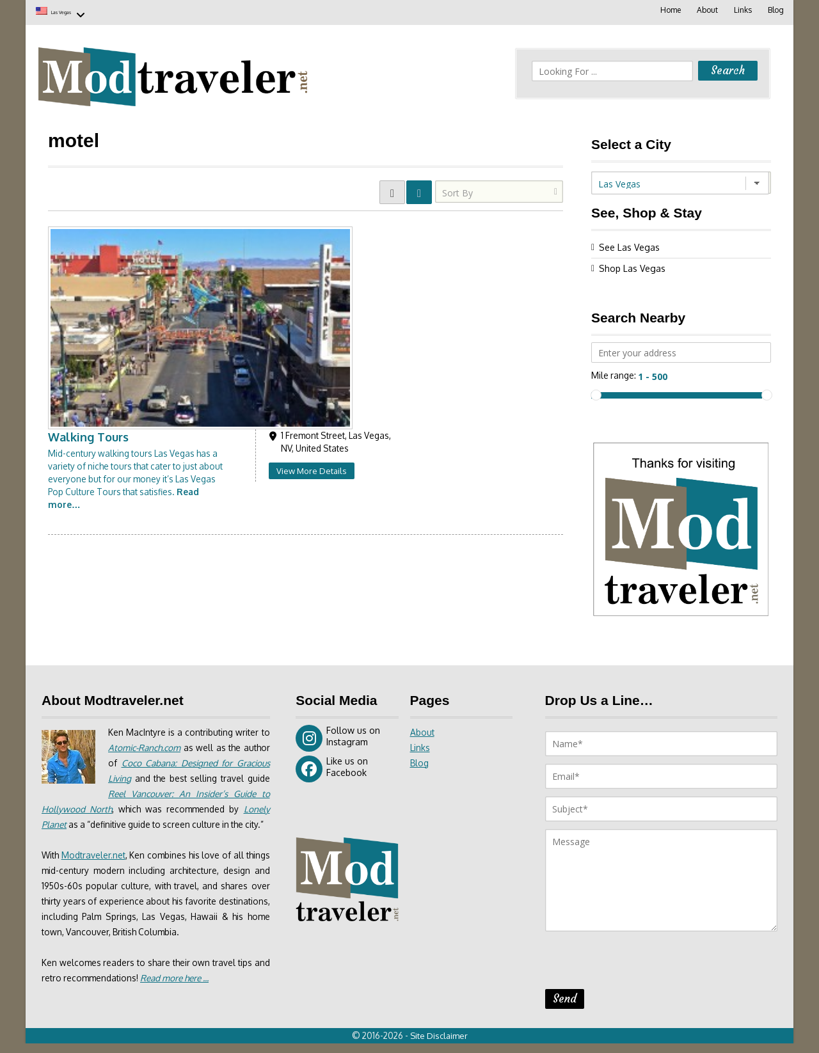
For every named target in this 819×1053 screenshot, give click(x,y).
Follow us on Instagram (338, 736)
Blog (775, 10)
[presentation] (642, 962)
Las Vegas (75, 11)
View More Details (481, 263)
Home (668, 10)
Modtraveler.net (99, 868)
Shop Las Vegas (632, 266)
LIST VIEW (419, 190)
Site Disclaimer (441, 1045)
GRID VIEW (392, 190)
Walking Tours (258, 230)
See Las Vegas (629, 245)
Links (742, 10)
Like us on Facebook (332, 767)
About (705, 10)
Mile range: (614, 373)
